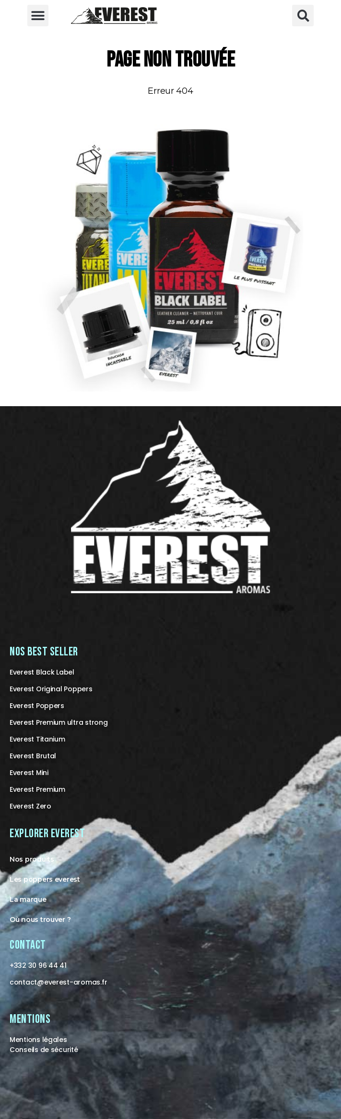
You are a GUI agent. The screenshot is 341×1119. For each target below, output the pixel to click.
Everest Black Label (42, 672)
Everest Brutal (33, 756)
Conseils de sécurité (44, 1049)
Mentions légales (38, 1039)
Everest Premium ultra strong (58, 722)
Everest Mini (29, 772)
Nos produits (32, 859)
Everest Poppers (37, 705)
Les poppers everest (45, 879)
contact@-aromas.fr (58, 982)
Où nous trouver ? (40, 919)
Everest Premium (37, 789)
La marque (28, 899)
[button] (38, 15)
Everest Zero (30, 806)
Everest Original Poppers (51, 689)
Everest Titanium (37, 739)
